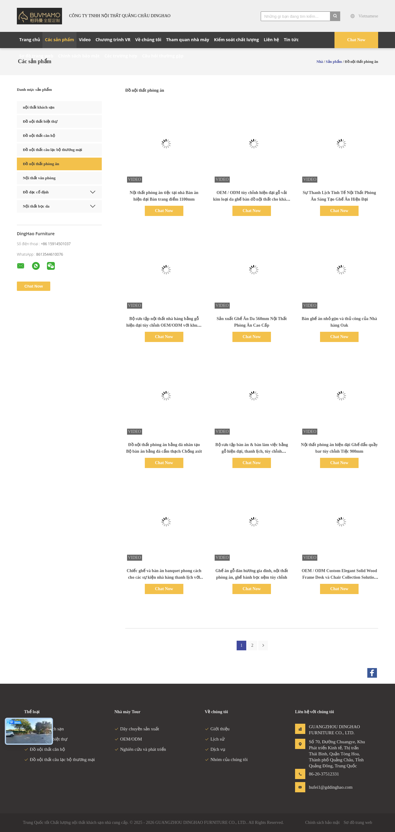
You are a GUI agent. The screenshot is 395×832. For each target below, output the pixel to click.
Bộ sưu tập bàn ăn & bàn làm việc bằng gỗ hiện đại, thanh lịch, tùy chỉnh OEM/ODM (251, 451)
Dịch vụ (215, 749)
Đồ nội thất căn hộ (39, 135)
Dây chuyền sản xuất (136, 728)
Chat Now (356, 40)
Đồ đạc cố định (36, 192)
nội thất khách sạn (38, 107)
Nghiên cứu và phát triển (140, 749)
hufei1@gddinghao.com (328, 787)
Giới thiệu (217, 728)
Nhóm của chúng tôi (226, 759)
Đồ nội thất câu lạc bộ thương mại (52, 149)
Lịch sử (215, 739)
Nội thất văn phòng (39, 178)
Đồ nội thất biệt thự (40, 121)
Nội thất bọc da (36, 206)
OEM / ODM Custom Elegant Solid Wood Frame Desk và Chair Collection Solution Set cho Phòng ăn (339, 577)
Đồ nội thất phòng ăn (41, 164)
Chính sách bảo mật (322, 822)
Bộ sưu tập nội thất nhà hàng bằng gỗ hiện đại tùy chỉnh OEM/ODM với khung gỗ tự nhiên (164, 325)
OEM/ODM (128, 739)
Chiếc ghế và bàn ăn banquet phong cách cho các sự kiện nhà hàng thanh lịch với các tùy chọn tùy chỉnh (164, 577)
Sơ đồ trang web (358, 822)
